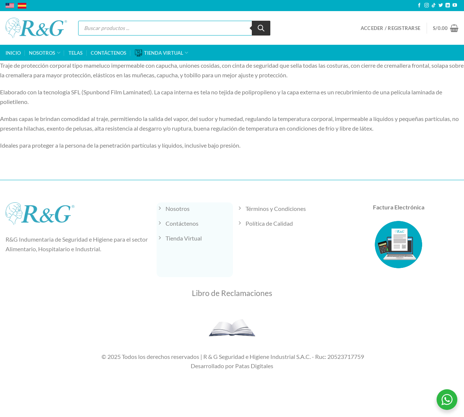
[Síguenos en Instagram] (426, 5)
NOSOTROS (44, 52)
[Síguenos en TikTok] (433, 5)
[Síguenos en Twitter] (440, 5)
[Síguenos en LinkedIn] (447, 5)
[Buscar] (261, 28)
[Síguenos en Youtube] (455, 5)
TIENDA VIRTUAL (161, 53)
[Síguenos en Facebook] (419, 5)
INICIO (13, 53)
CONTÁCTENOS (108, 53)
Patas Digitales (254, 365)
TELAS (76, 53)
